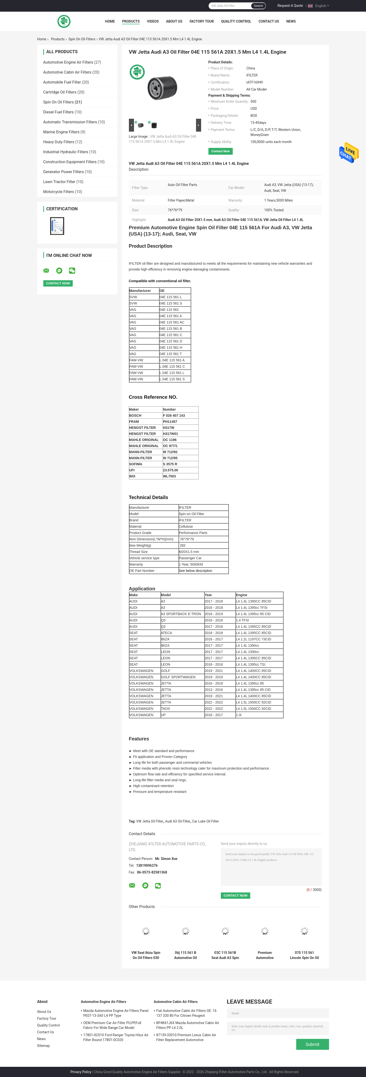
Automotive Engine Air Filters (68, 62)
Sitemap (43, 1046)
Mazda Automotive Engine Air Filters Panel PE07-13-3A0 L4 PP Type (116, 1013)
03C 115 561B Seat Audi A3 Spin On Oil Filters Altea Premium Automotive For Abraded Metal (225, 955)
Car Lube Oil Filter (205, 821)
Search (258, 6)
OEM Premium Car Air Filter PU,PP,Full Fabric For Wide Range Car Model (112, 1025)
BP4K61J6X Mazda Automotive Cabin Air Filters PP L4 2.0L (187, 1025)
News (291, 21)
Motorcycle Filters (58, 191)
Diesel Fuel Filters (58, 112)
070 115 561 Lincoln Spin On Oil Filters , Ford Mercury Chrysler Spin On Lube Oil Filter (304, 955)
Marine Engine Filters (61, 132)
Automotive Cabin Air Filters (67, 72)
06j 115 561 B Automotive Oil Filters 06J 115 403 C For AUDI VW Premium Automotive (185, 955)
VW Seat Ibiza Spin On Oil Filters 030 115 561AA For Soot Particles (146, 955)
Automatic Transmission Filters (70, 122)
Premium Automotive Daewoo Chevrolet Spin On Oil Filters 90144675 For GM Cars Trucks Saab (265, 955)
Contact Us (269, 21)
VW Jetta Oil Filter (149, 821)
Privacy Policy (80, 1072)
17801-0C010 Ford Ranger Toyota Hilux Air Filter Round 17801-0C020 (116, 1037)
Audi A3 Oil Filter (177, 821)
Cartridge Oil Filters (60, 92)
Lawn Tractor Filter (59, 181)
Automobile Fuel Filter (62, 82)
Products (131, 21)
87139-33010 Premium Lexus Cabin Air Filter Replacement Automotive (186, 1037)
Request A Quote (290, 6)
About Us (174, 21)
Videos (153, 21)
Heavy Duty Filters (58, 142)
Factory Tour (202, 21)
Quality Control (236, 21)
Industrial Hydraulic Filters (65, 152)
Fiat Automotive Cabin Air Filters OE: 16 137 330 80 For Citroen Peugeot (186, 1013)
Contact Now (221, 151)
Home (110, 21)
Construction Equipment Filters (70, 162)
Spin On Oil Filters (82, 39)
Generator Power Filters (63, 172)
